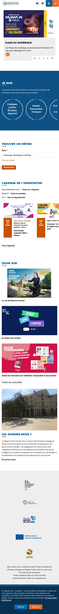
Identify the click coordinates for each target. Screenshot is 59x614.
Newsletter (37, 3)
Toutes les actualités (12, 382)
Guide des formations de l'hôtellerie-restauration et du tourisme (29, 376)
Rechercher (9, 167)
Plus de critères (8, 160)
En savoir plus (9, 460)
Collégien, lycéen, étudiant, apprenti (12, 109)
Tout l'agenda (8, 246)
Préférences (6, 600)
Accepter (36, 607)
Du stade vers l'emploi (11, 338)
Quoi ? (4, 150)
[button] (34, 58)
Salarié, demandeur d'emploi (36, 109)
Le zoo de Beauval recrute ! (13, 300)
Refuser (20, 607)
